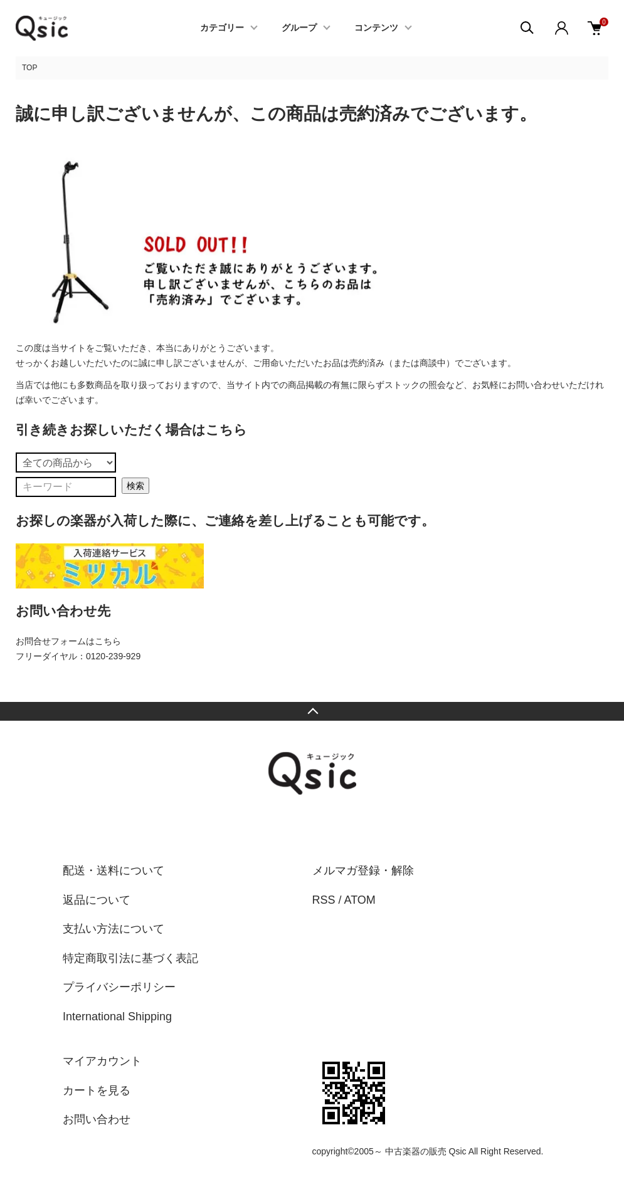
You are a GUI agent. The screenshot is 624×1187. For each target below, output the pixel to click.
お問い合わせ (96, 1119)
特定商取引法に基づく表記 (130, 958)
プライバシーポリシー (119, 987)
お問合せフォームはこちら (68, 641)
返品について (96, 900)
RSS (324, 900)
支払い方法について (113, 929)
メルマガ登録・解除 (363, 870)
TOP (29, 67)
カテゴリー (222, 28)
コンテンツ (376, 28)
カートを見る (96, 1090)
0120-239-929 (113, 656)
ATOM (360, 900)
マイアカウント (102, 1061)
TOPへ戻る (312, 711)
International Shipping (117, 1016)
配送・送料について (113, 870)
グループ (299, 28)
